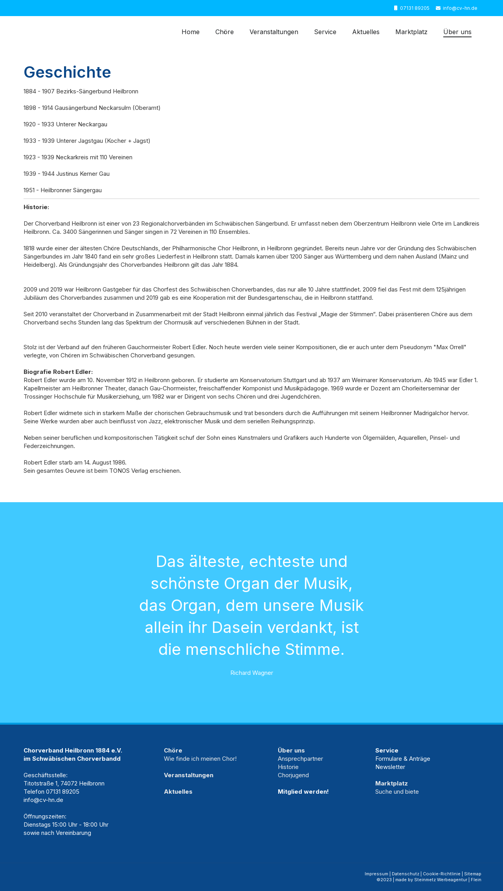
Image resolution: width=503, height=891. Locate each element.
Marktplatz (411, 32)
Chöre (224, 32)
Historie (288, 767)
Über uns (457, 32)
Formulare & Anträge (402, 758)
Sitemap (472, 873)
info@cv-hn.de (460, 8)
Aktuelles (366, 32)
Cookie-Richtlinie (442, 873)
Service (325, 32)
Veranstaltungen (274, 32)
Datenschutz (405, 873)
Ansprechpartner (300, 758)
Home (191, 32)
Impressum (376, 873)
